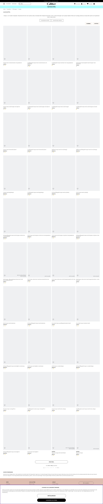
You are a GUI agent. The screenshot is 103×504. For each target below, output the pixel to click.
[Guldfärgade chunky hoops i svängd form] (39, 392)
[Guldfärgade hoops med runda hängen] (63, 90)
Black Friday (32, 483)
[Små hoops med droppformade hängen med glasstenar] (88, 46)
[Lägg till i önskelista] (4, 59)
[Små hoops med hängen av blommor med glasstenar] (39, 219)
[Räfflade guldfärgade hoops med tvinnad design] (88, 133)
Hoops (19, 9)
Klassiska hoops (45, 20)
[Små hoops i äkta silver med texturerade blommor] (39, 263)
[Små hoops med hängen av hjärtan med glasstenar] (63, 219)
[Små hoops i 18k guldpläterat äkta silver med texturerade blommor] (15, 263)
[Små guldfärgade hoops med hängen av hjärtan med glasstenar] (88, 219)
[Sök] (25, 4)
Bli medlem (86, 483)
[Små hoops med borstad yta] (15, 306)
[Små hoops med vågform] (39, 435)
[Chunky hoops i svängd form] (15, 392)
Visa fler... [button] (51, 461)
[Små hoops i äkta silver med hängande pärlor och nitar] (63, 263)
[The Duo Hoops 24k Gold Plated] (63, 435)
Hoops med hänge (57, 20)
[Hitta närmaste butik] (77, 3)
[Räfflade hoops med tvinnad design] (63, 133)
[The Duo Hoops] (88, 435)
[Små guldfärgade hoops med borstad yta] (39, 306)
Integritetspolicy (86, 491)
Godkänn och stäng (51, 500)
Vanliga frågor (55, 483)
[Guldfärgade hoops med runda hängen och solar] (88, 90)
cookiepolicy (4, 492)
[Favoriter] (90, 4)
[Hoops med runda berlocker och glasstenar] (15, 46)
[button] (84, 4)
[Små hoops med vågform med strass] (39, 349)
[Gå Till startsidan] (51, 4)
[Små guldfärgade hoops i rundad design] (88, 349)
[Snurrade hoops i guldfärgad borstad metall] (63, 306)
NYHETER (8, 3)
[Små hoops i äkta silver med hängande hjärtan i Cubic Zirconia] (88, 263)
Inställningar (51, 495)
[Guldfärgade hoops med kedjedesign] (39, 175)
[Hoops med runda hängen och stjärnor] (15, 90)
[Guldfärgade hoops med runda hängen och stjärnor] (39, 90)
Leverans (8, 483)
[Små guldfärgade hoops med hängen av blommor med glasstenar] (15, 219)
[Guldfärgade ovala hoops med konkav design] (88, 392)
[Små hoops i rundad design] (63, 349)
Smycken (9, 9)
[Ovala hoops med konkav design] (63, 392)
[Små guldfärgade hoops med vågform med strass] (15, 349)
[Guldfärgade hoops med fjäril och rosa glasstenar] (63, 46)
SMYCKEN (14, 3)
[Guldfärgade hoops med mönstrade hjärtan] (39, 133)
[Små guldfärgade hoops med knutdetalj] (63, 175)
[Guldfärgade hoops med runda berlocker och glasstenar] (39, 46)
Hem (4, 9)
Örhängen (14, 9)
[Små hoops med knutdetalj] (88, 175)
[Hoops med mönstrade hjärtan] (15, 133)
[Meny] (4, 4)
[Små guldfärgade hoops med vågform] (15, 435)
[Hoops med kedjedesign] (15, 175)
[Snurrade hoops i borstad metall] (88, 306)
